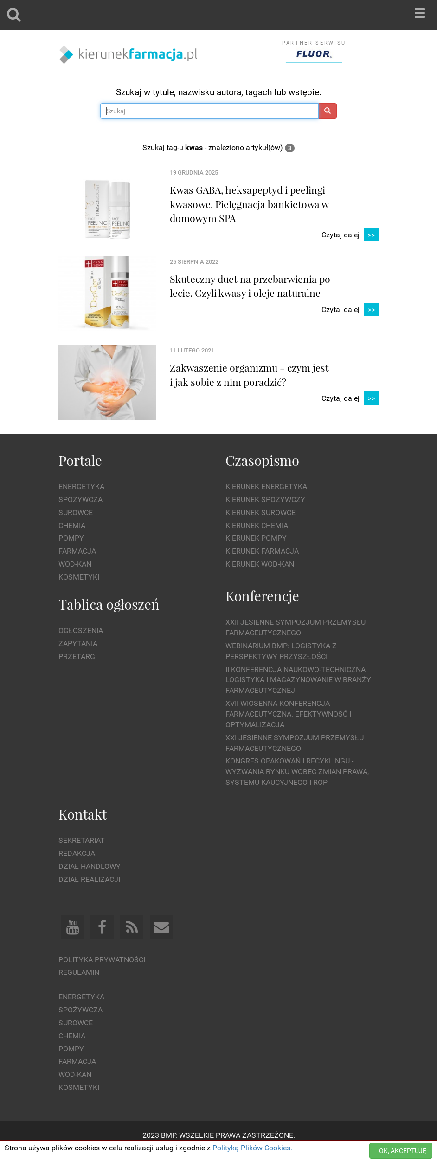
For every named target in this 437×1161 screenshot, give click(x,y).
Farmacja (77, 551)
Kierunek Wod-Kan (259, 564)
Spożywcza (80, 499)
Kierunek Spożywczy (265, 499)
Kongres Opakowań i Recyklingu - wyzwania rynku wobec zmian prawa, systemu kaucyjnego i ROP (297, 772)
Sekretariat (81, 840)
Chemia (71, 525)
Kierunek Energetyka (266, 486)
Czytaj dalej (350, 235)
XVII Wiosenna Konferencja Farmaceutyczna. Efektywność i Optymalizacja (288, 714)
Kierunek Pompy (256, 538)
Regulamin (78, 972)
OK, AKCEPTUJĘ (402, 1150)
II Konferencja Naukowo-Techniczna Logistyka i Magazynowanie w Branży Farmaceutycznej (298, 680)
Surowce (75, 512)
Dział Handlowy (89, 866)
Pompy (71, 538)
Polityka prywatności (101, 959)
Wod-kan (74, 564)
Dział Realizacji (89, 879)
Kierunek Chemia (256, 525)
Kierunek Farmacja (262, 551)
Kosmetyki (78, 577)
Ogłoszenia (80, 630)
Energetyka (81, 486)
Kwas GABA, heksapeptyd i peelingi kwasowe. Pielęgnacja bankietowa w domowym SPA (249, 203)
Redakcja (76, 853)
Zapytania (77, 643)
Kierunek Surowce (260, 512)
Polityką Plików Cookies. (252, 1147)
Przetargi (77, 656)
